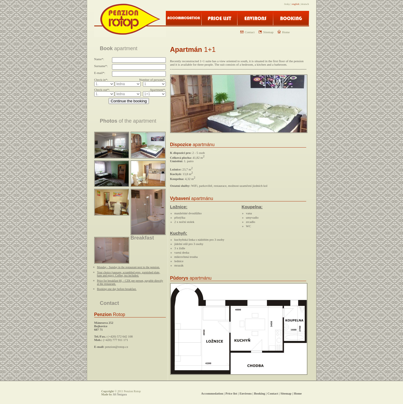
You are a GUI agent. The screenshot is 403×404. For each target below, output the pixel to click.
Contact (247, 32)
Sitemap (266, 32)
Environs (245, 393)
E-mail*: (99, 72)
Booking (259, 393)
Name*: (99, 59)
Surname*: (101, 66)
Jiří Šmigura (120, 394)
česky (287, 4)
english (295, 4)
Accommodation (212, 393)
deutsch (305, 4)
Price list (231, 393)
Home (284, 32)
